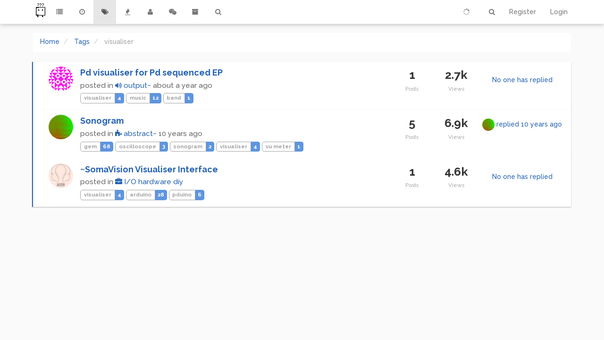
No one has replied (522, 80)
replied (529, 124)
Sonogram (102, 121)
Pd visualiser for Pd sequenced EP (151, 72)
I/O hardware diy (149, 182)
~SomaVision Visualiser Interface (149, 169)
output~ (133, 85)
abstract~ (136, 133)
